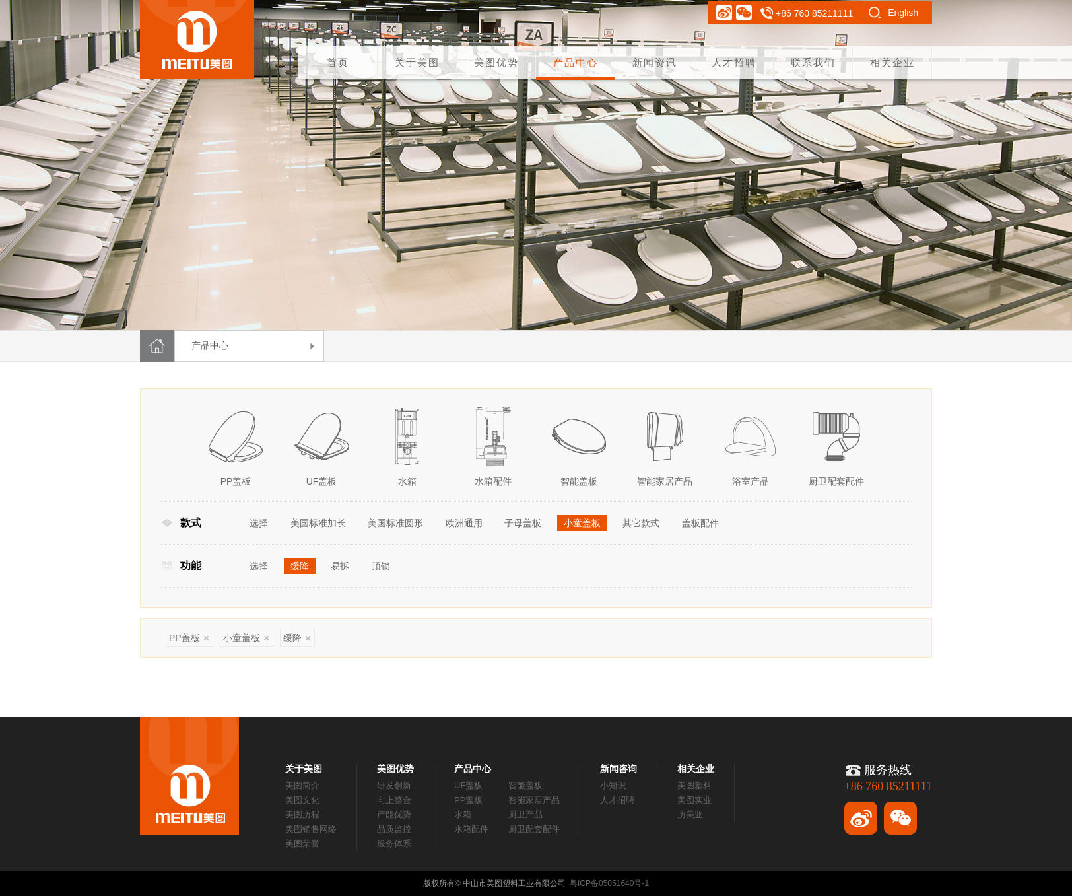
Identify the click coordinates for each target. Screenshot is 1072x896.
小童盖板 (582, 523)
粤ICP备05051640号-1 (609, 883)
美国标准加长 (318, 523)
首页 (338, 62)
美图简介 (302, 785)
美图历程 (302, 814)
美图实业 (694, 800)
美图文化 (302, 800)
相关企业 (892, 62)
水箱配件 (471, 829)
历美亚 (690, 814)
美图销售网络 (311, 829)
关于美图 (417, 62)
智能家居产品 (534, 800)
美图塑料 (694, 785)
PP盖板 (189, 638)
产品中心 (575, 62)
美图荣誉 (302, 843)
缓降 (299, 566)
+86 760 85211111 (814, 13)
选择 (259, 523)
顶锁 (381, 566)
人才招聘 (734, 62)
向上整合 (394, 800)
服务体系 (394, 843)
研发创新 (394, 785)
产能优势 (394, 814)
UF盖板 (468, 785)
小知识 (613, 785)
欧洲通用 (464, 523)
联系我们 (813, 62)
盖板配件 (700, 523)
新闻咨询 (618, 768)
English (903, 12)
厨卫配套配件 (534, 829)
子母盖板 (522, 523)
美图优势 (496, 62)
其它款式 (640, 523)
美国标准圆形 (395, 523)
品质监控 (394, 829)
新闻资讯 (654, 62)
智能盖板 (525, 785)
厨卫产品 (525, 814)
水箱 (462, 814)
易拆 (340, 566)
